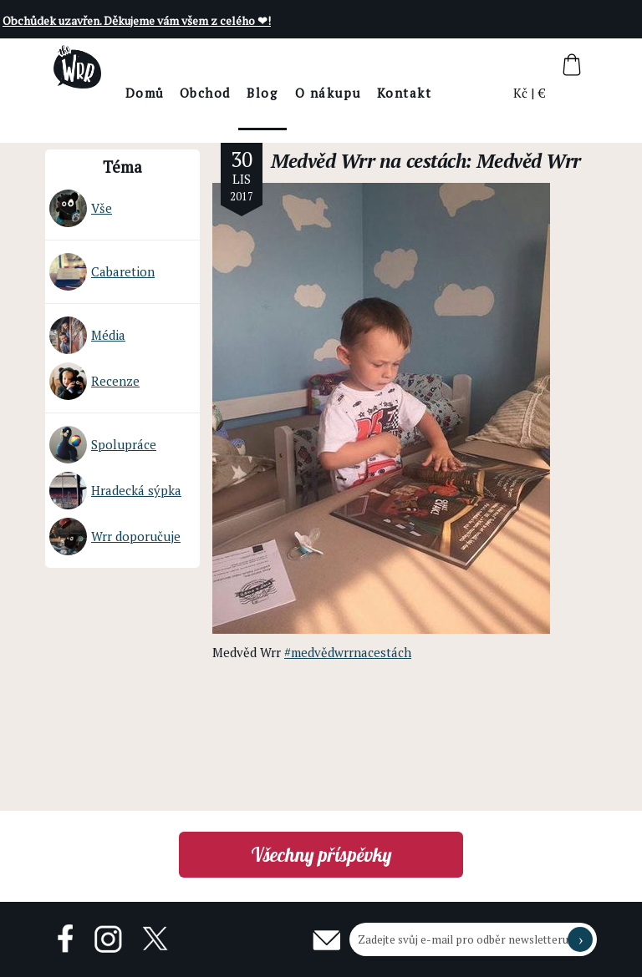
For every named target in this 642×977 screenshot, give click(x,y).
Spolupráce (102, 444)
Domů (190, 92)
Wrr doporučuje (115, 536)
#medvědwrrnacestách (347, 652)
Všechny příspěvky (321, 855)
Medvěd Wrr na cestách (368, 161)
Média (87, 335)
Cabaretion (102, 272)
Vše (80, 208)
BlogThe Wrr (308, 107)
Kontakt (449, 92)
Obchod (250, 92)
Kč (521, 92)
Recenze (94, 381)
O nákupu (373, 92)
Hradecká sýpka (115, 490)
